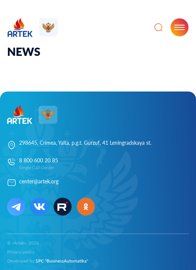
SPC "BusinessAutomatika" (62, 261)
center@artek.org (38, 181)
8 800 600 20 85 (38, 160)
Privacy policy (20, 252)
